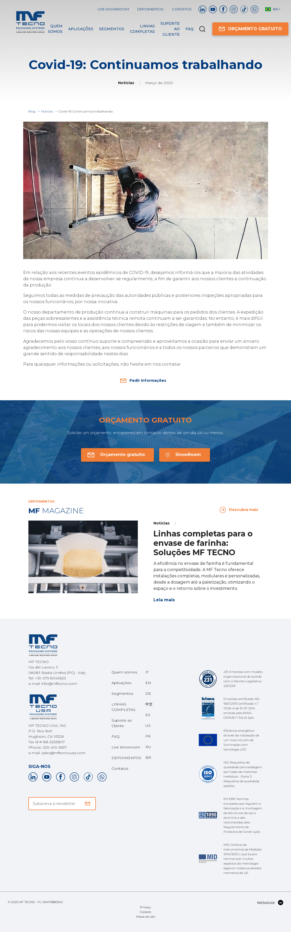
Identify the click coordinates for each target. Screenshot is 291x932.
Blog (32, 111)
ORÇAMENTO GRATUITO (250, 28)
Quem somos (55, 29)
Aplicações (80, 29)
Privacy (145, 907)
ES (147, 714)
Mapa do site (145, 916)
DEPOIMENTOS (150, 9)
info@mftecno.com (59, 683)
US (148, 725)
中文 (149, 704)
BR (148, 757)
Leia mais (164, 599)
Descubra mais (239, 510)
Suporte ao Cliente (170, 29)
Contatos (182, 9)
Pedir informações (143, 380)
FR (148, 736)
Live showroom (113, 9)
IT (146, 672)
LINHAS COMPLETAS (142, 29)
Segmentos (111, 29)
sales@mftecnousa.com (63, 752)
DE (148, 693)
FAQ (189, 29)
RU (148, 747)
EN (148, 682)
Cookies (145, 912)
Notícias (47, 111)
